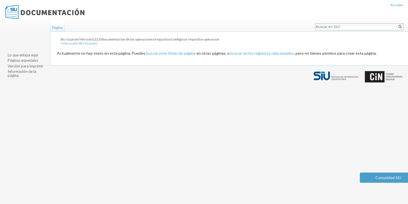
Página (57, 27)
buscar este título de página (171, 53)
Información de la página (22, 73)
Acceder (396, 5)
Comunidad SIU (388, 177)
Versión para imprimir (25, 66)
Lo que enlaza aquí (23, 55)
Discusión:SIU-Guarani (80, 43)
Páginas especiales (23, 60)
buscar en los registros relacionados (262, 53)
